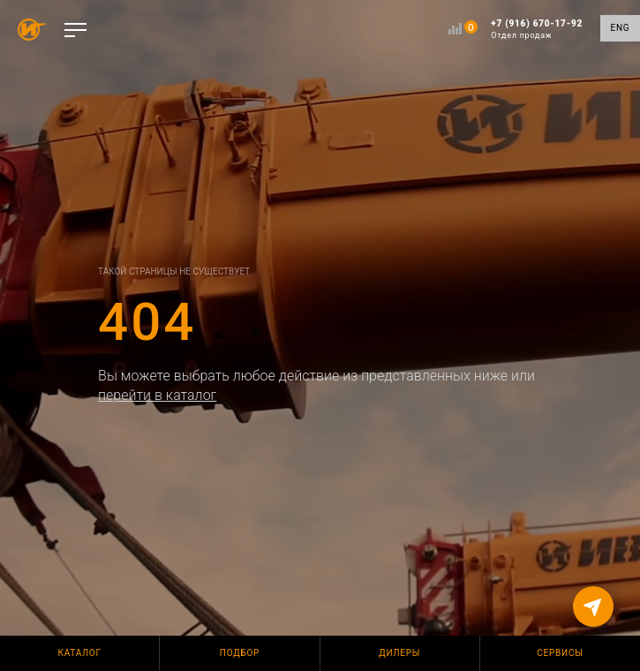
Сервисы (560, 653)
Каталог (80, 653)
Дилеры (399, 653)
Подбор (240, 653)
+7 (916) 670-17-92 (537, 30)
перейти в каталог (157, 395)
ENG (620, 28)
